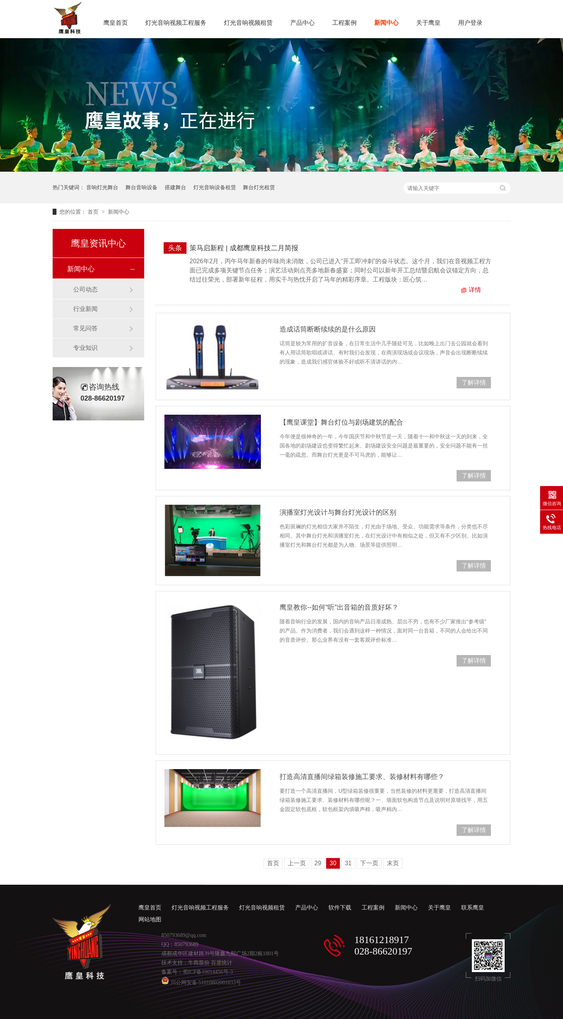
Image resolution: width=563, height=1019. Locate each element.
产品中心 (302, 22)
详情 (475, 290)
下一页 (369, 863)
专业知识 (85, 347)
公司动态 (85, 289)
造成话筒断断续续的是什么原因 (328, 329)
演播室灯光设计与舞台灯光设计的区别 (338, 512)
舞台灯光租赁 (259, 187)
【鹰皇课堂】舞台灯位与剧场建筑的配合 (341, 422)
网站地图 (149, 919)
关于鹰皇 (428, 22)
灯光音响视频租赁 (248, 22)
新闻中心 (386, 22)
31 (348, 863)
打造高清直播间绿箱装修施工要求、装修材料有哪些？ (362, 777)
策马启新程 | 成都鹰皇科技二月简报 (244, 248)
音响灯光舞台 (102, 187)
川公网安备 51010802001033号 (201, 982)
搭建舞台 (175, 187)
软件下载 (339, 908)
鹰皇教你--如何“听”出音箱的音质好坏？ (339, 607)
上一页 (297, 863)
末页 (393, 863)
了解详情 (474, 382)
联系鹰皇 (472, 908)
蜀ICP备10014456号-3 (208, 972)
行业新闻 (85, 309)
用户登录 (470, 22)
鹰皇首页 (115, 22)
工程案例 (344, 22)
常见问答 (85, 328)
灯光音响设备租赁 (214, 187)
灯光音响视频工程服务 (175, 22)
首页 (94, 212)
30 (333, 863)
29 (317, 863)
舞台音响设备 (141, 187)
